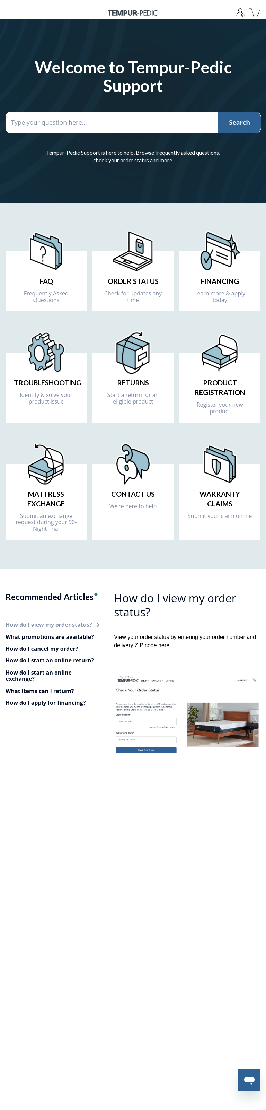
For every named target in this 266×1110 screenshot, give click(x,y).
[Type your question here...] (133, 122)
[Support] (240, 12)
